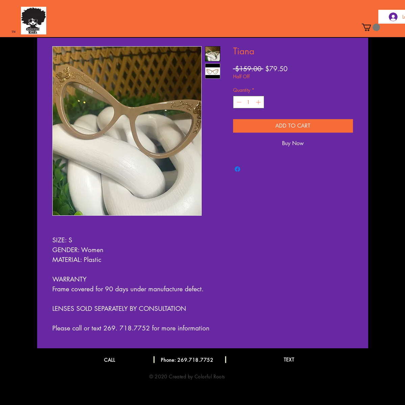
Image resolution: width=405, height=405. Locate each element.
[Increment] (259, 102)
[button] (371, 27)
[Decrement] (238, 102)
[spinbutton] (249, 102)
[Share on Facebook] (237, 169)
